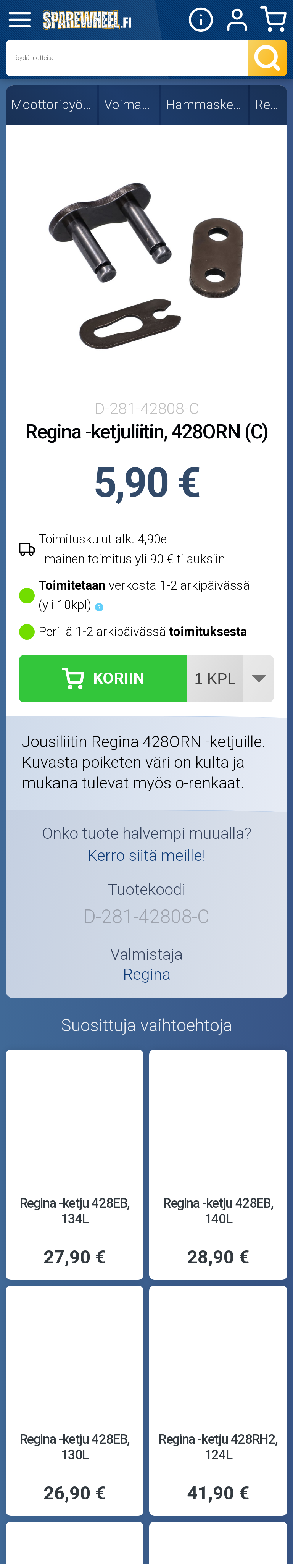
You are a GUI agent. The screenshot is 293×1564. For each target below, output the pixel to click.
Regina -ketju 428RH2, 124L (218, 1446)
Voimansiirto (130, 104)
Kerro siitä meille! (146, 855)
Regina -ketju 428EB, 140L (218, 1210)
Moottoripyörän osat (52, 104)
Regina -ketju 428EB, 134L (75, 1210)
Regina (269, 104)
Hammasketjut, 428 (205, 104)
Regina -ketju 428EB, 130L (75, 1446)
